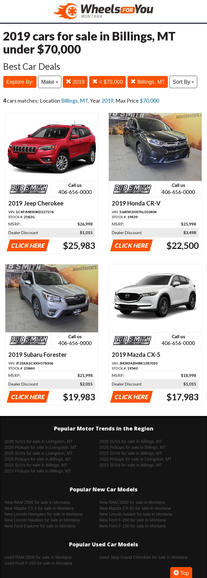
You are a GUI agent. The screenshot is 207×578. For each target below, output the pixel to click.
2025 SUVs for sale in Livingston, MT (38, 453)
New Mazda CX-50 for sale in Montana (135, 508)
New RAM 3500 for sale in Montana (132, 502)
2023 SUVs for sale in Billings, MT (130, 465)
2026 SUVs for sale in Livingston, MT (38, 441)
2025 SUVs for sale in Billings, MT (130, 453)
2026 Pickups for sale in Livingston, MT (40, 447)
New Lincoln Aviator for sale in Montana (135, 514)
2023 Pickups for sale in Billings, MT (37, 471)
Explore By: (20, 82)
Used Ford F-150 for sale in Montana (38, 563)
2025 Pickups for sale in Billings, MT (37, 459)
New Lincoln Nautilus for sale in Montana (42, 520)
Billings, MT (147, 82)
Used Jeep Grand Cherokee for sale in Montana (143, 557)
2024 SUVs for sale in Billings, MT (35, 465)
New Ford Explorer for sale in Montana (40, 526)
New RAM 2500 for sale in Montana (37, 502)
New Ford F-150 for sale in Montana (132, 526)
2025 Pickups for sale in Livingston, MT (135, 459)
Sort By (183, 82)
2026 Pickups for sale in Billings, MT (132, 447)
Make (49, 82)
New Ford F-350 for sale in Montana (132, 520)
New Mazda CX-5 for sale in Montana (39, 508)
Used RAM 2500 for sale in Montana (37, 557)
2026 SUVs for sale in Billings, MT (130, 441)
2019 (75, 82)
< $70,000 (107, 82)
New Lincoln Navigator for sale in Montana (43, 514)
